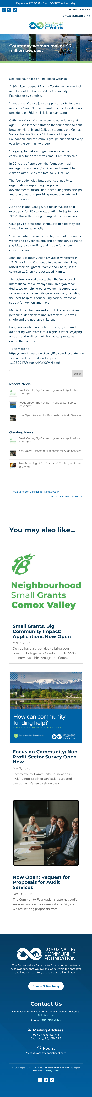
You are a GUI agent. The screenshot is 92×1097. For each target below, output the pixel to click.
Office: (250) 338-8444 (76, 16)
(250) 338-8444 (51, 1020)
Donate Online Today (46, 986)
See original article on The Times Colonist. (38, 79)
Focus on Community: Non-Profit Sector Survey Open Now (46, 757)
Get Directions (46, 1015)
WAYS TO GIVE (35, 3)
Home (73, 9)
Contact (85, 9)
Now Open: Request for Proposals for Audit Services (50, 415)
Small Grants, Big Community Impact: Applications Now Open (42, 631)
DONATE (55, 3)
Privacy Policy (52, 1070)
